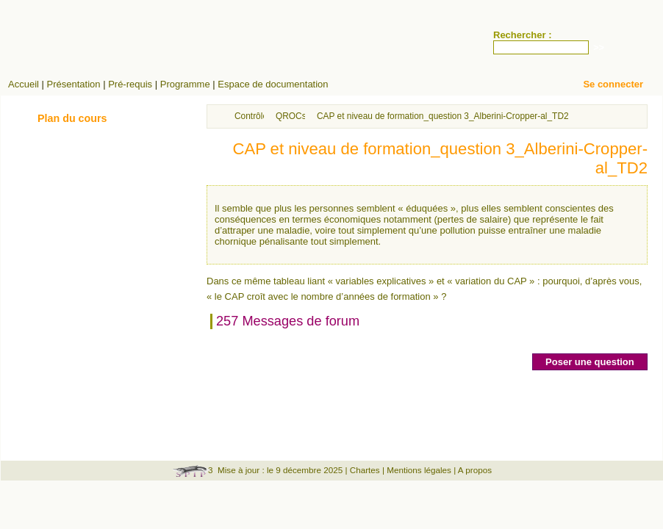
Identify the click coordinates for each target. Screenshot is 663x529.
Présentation (74, 84)
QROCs (291, 116)
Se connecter (613, 84)
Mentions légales (419, 470)
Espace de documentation (273, 84)
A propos (475, 470)
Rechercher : (522, 34)
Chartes (365, 470)
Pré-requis (130, 84)
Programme (185, 84)
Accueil (23, 84)
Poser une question (589, 361)
